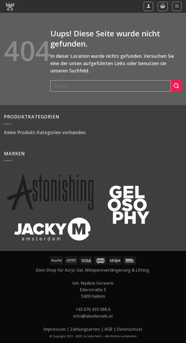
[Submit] (176, 86)
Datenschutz (129, 329)
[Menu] (177, 6)
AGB (108, 329)
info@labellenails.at (93, 316)
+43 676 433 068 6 (93, 309)
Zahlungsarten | (86, 329)
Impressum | (56, 329)
